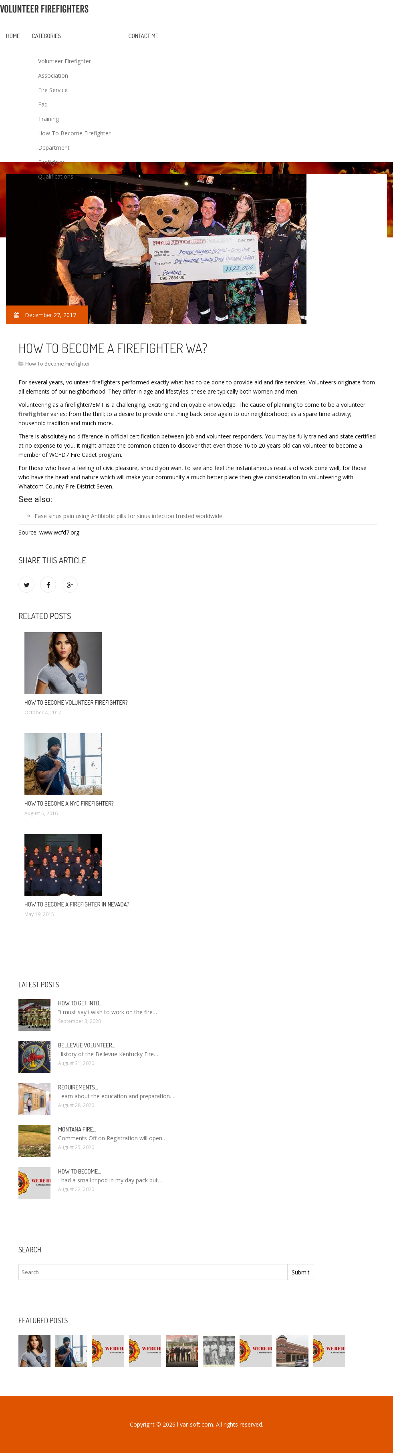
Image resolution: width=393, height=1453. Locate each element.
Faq (43, 104)
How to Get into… (80, 1003)
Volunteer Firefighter (64, 61)
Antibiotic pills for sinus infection (132, 516)
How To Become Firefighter (74, 133)
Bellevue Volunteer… (86, 1045)
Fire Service (53, 90)
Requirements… (78, 1087)
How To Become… (79, 1171)
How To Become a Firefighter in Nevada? (76, 904)
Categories (46, 36)
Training (48, 119)
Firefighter (51, 162)
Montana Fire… (77, 1129)
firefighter (33, 414)
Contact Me (144, 36)
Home (13, 36)
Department (54, 147)
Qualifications (55, 176)
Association (53, 75)
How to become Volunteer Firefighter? (76, 702)
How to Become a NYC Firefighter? (69, 803)
